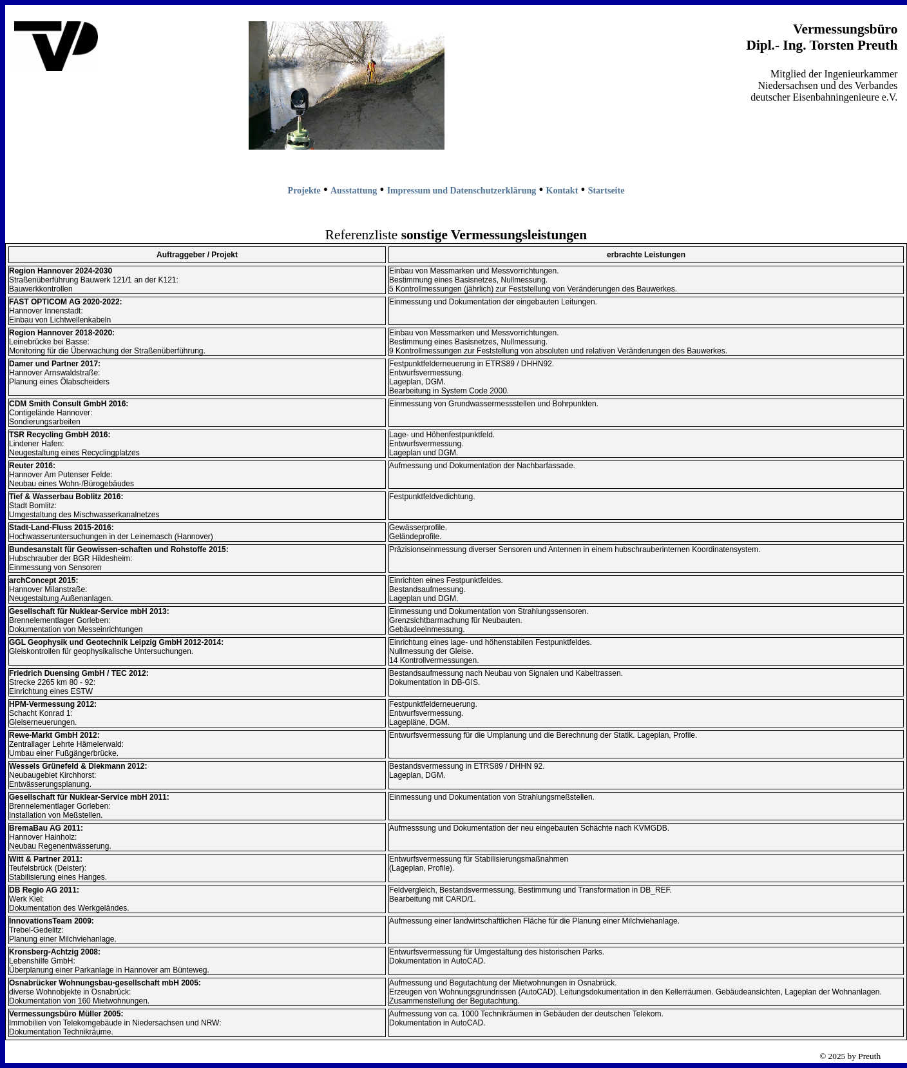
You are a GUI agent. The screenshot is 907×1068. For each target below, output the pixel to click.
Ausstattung (353, 190)
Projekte (304, 190)
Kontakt (562, 190)
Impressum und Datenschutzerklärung (462, 190)
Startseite (606, 190)
